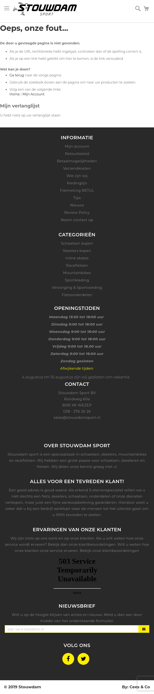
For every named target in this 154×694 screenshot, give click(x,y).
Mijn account (77, 146)
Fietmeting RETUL (77, 190)
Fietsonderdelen (77, 295)
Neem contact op (77, 220)
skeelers (59, 496)
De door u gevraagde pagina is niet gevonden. (40, 43)
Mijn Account (34, 94)
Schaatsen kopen (77, 243)
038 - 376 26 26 (77, 411)
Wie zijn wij (76, 175)
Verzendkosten (77, 168)
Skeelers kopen (77, 250)
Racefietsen (77, 265)
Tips (77, 198)
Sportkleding (77, 280)
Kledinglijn (77, 183)
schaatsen (77, 496)
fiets (46, 496)
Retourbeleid (77, 153)
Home (14, 94)
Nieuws (77, 205)
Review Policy (77, 212)
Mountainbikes (77, 272)
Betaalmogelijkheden (77, 161)
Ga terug (16, 75)
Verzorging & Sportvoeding (77, 287)
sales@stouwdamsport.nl (77, 417)
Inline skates (77, 258)
